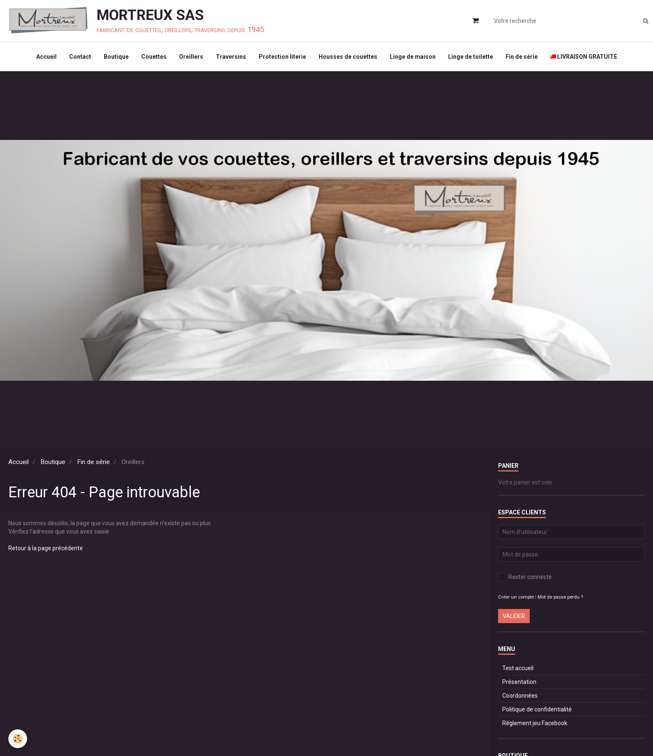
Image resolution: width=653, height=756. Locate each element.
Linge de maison (413, 56)
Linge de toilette (470, 56)
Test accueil (517, 668)
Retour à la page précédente (45, 548)
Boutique (116, 56)
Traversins (231, 56)
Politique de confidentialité (537, 709)
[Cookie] (17, 738)
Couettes (154, 56)
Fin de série (522, 56)
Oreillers (191, 56)
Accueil (46, 56)
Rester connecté (525, 577)
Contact (80, 56)
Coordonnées (520, 695)
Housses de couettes (348, 56)
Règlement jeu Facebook (534, 723)
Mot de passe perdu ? (560, 597)
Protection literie (282, 56)
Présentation (519, 682)
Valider (514, 616)
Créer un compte (516, 597)
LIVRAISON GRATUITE (583, 56)
